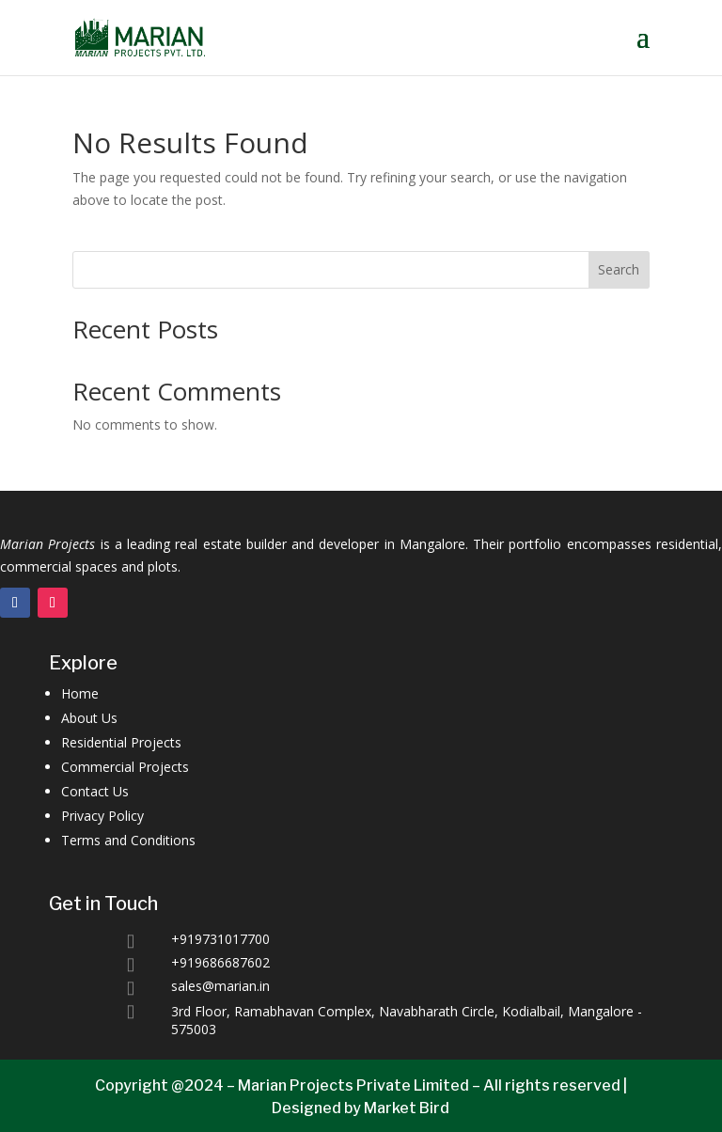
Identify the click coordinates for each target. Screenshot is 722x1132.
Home (80, 693)
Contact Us (95, 791)
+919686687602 (220, 962)
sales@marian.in (220, 986)
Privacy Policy (102, 816)
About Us (89, 718)
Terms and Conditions (128, 840)
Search (618, 269)
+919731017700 (220, 939)
